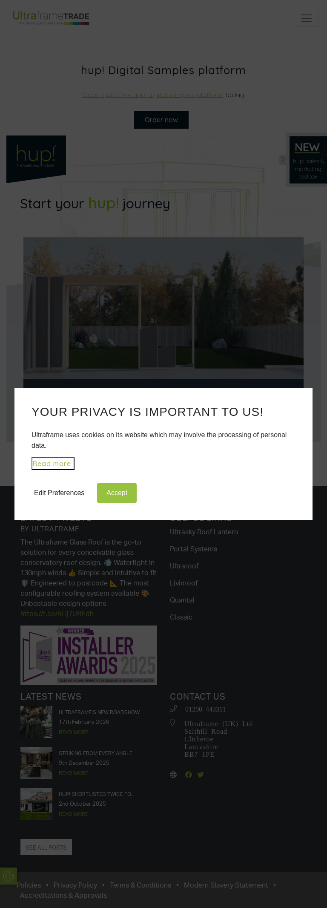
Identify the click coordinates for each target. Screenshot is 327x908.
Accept (116, 492)
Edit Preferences (59, 492)
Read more (51, 463)
